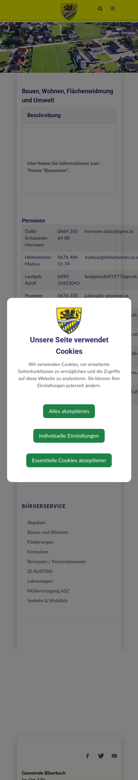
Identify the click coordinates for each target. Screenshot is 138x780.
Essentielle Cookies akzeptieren (69, 460)
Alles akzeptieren (69, 411)
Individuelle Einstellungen (69, 435)
